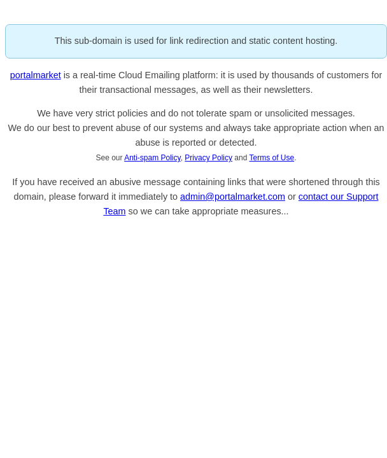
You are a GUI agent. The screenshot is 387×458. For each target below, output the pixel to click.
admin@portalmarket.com (232, 196)
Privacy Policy (208, 157)
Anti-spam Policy (152, 157)
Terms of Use (272, 157)
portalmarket (35, 75)
